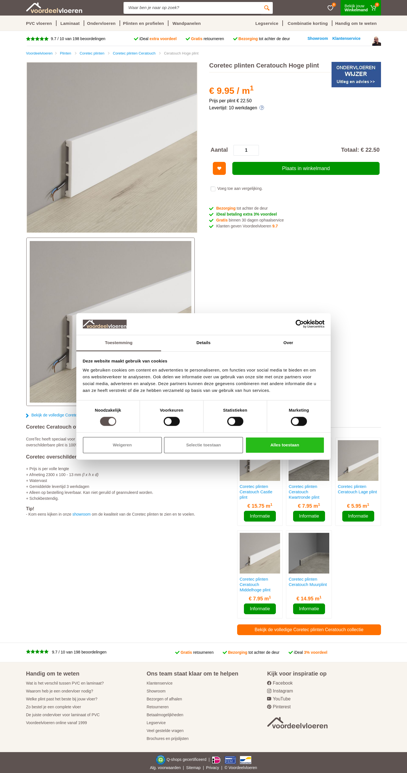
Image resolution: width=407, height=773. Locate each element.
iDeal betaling (246, 214)
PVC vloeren (39, 23)
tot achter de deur (264, 38)
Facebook (280, 683)
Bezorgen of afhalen (164, 699)
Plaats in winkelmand (306, 168)
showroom (81, 514)
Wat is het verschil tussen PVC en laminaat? (65, 683)
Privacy (212, 767)
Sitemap (193, 767)
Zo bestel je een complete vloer (53, 707)
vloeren (250, 767)
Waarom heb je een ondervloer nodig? (59, 691)
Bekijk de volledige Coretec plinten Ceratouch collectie (309, 629)
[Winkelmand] (361, 8)
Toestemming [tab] (119, 342)
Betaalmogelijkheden (165, 715)
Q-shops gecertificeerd (186, 759)
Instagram (280, 691)
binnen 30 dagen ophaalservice (250, 220)
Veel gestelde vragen (165, 730)
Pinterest (279, 706)
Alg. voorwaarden (165, 767)
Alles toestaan (284, 444)
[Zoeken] (267, 8)
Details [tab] (203, 342)
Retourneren (158, 707)
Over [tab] (288, 342)
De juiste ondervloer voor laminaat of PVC (63, 715)
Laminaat (70, 23)
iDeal (158, 38)
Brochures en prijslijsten (168, 738)
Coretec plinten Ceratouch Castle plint (256, 492)
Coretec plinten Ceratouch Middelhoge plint (255, 584)
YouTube (279, 698)
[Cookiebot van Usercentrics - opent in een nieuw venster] (299, 324)
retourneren (207, 38)
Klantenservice (160, 683)
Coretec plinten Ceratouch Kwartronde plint (304, 492)
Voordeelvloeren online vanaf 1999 (56, 722)
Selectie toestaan (203, 444)
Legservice (156, 722)
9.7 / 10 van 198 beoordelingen (77, 38)
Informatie (260, 516)
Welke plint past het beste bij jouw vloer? (62, 699)
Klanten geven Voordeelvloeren (247, 226)
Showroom (156, 691)
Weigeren (122, 444)
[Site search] (192, 8)
